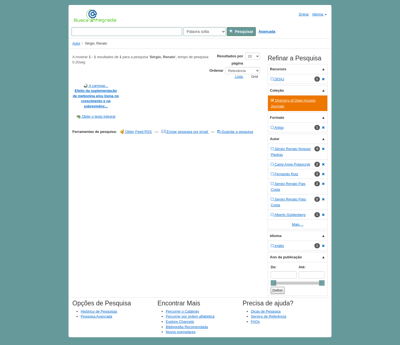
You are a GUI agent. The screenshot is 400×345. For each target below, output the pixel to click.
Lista (237, 76)
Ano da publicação (286, 257)
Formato (277, 117)
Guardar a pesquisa (235, 132)
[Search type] (204, 31)
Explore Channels (180, 322)
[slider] (273, 283)
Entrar (301, 14)
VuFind (82, 16)
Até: (302, 267)
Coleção (277, 90)
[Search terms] (127, 31)
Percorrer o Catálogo (182, 311)
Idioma (319, 14)
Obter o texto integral (95, 116)
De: (274, 267)
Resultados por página (230, 59)
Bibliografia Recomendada (187, 327)
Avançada (267, 31)
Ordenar (216, 70)
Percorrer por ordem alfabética (190, 316)
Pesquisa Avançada (96, 316)
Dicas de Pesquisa (266, 311)
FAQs (255, 322)
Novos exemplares (181, 332)
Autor (76, 43)
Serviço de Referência (268, 316)
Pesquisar (241, 31)
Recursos (278, 69)
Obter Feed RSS (136, 132)
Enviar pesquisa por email (185, 132)
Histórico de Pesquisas (99, 311)
